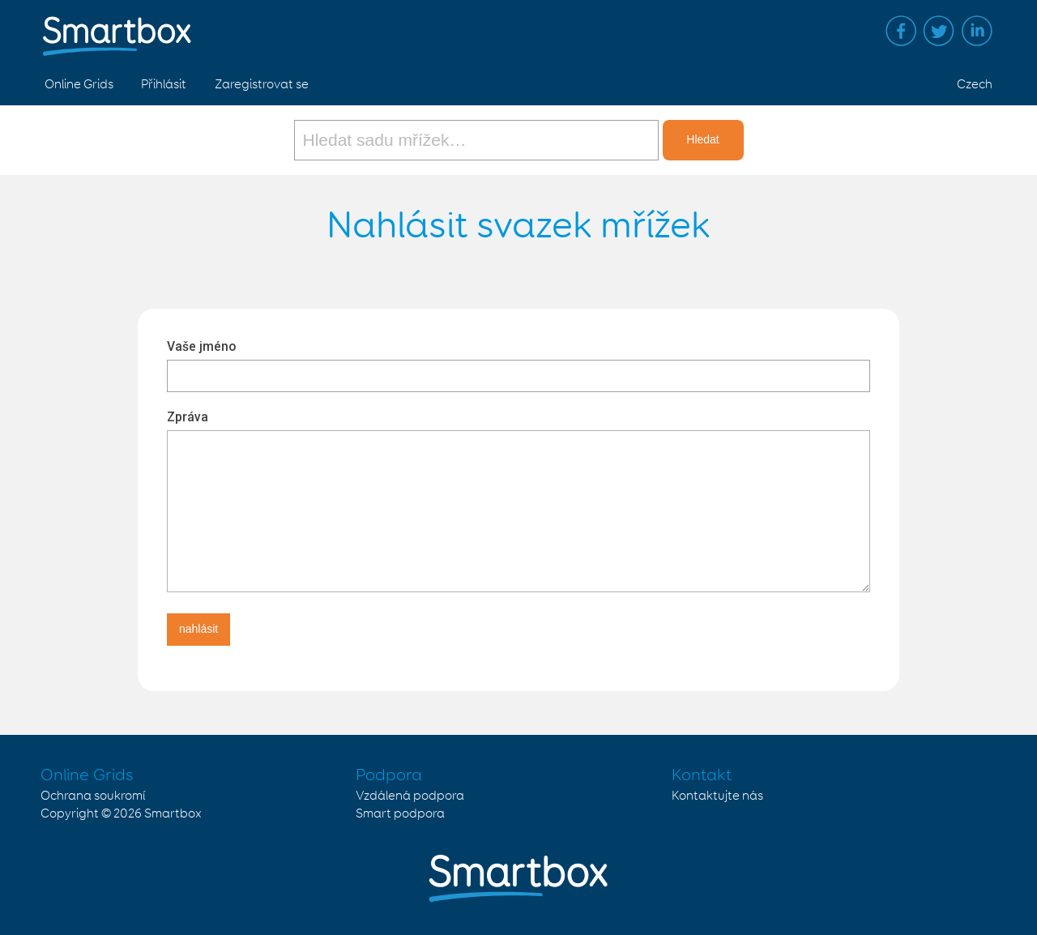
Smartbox (173, 814)
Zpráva (187, 417)
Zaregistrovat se (262, 85)
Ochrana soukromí (93, 796)
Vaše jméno (201, 346)
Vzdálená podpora (410, 796)
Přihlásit (163, 85)
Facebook (901, 31)
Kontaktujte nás (717, 796)
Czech (974, 85)
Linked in (977, 31)
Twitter (939, 31)
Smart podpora (400, 814)
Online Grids (79, 85)
